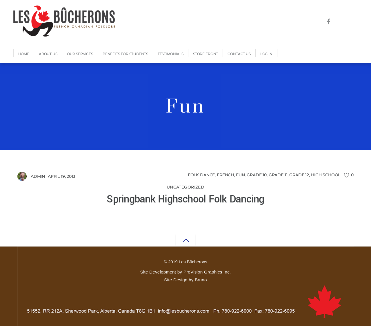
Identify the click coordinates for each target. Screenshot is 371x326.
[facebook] (328, 20)
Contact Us (239, 54)
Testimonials (170, 54)
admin (38, 176)
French (225, 175)
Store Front (205, 54)
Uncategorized (186, 187)
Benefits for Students (125, 54)
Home (23, 54)
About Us (48, 54)
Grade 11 (278, 175)
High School (325, 175)
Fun (240, 175)
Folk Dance (201, 175)
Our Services (80, 54)
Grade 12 (299, 175)
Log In (266, 54)
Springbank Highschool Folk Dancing (185, 199)
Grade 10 (257, 175)
